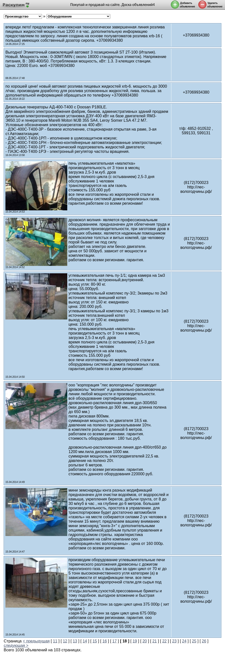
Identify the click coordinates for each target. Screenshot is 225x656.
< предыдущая (36, 641)
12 (65, 641)
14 (85, 641)
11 (55, 641)
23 (174, 641)
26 (204, 641)
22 (164, 641)
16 (104, 641)
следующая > (16, 645)
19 (135, 641)
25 (194, 641)
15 (94, 641)
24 (184, 641)
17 (114, 641)
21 (154, 641)
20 (144, 641)
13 (75, 641)
